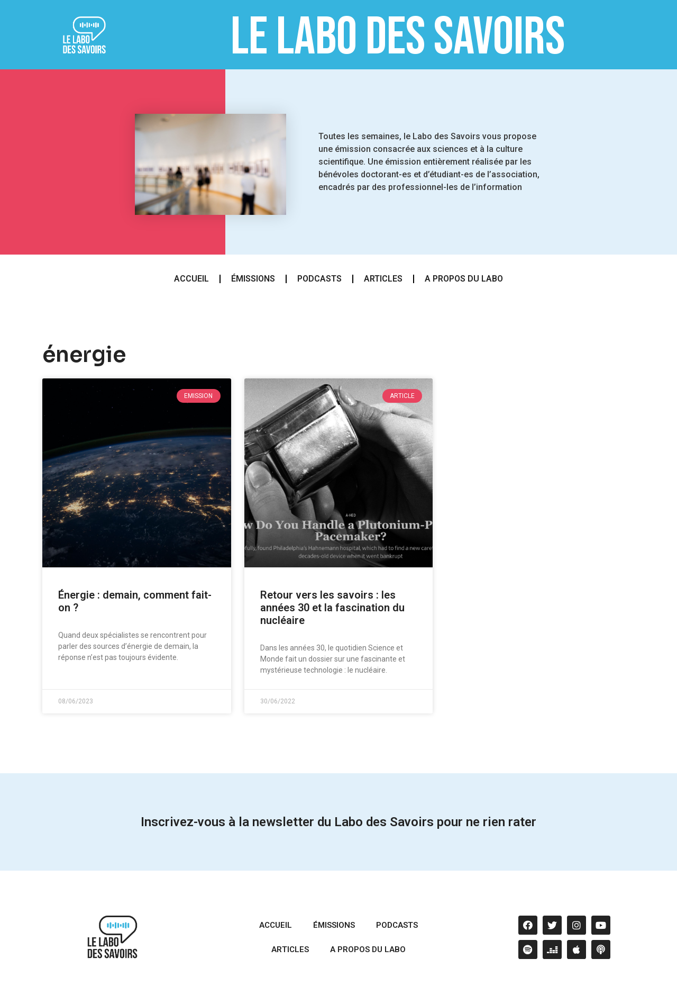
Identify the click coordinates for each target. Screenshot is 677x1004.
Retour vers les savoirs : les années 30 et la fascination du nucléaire (332, 608)
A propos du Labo (464, 279)
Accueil (191, 279)
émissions (253, 279)
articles (383, 279)
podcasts (319, 279)
